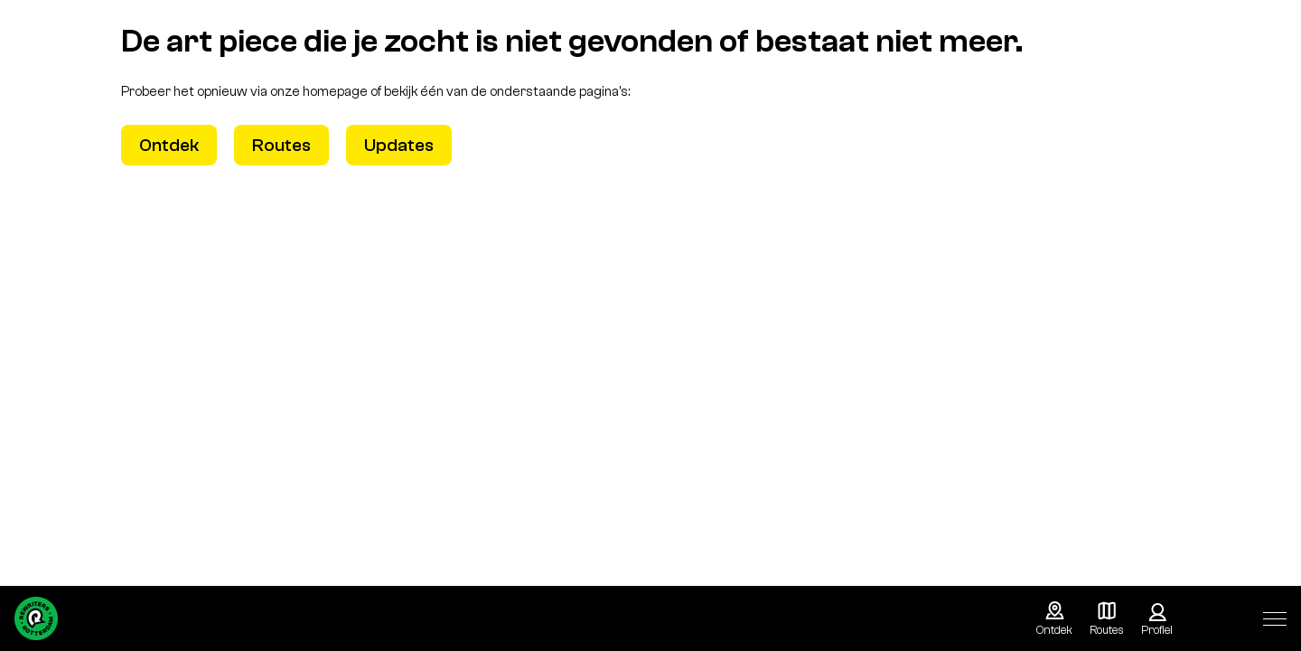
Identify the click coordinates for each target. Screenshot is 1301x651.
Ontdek (169, 145)
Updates (399, 145)
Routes (281, 145)
